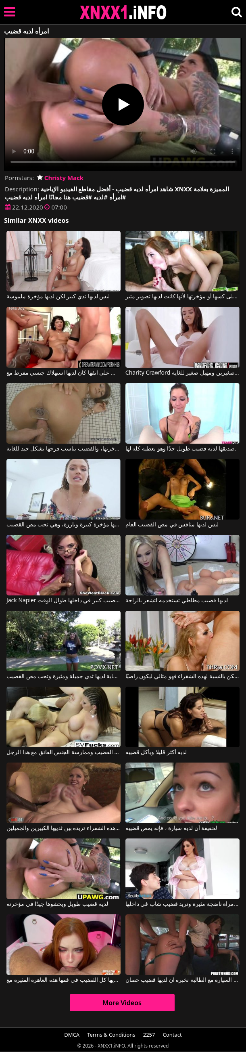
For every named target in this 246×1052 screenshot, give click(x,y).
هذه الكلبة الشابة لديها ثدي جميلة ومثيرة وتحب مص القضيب (63, 676)
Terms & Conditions (111, 1034)
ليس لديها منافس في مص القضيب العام (172, 525)
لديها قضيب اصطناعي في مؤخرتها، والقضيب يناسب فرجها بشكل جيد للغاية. (63, 449)
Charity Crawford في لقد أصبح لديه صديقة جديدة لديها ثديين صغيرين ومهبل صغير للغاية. (182, 373)
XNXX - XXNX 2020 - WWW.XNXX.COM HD (123, 12)
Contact (172, 1034)
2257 (149, 1034)
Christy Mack (60, 178)
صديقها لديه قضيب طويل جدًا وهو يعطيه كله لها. (180, 449)
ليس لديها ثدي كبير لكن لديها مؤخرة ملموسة (58, 296)
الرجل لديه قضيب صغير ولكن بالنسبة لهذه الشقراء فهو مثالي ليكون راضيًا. (182, 676)
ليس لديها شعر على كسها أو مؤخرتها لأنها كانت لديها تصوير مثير (182, 296)
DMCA (71, 1034)
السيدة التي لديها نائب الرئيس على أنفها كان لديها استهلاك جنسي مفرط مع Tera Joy (63, 373)
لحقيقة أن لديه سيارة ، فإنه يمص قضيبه (171, 828)
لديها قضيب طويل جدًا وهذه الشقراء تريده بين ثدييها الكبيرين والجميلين (63, 828)
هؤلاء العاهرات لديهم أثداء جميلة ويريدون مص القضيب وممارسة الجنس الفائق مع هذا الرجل (63, 752)
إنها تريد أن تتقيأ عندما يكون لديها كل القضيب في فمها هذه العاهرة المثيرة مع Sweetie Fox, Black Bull (63, 980)
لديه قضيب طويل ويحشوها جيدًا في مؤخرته (57, 904)
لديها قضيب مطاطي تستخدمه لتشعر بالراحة (176, 600)
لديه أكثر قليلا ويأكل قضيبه (156, 752)
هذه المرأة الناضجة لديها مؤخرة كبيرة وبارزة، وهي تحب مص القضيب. (63, 525)
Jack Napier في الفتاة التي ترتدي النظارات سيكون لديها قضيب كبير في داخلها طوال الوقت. (63, 600)
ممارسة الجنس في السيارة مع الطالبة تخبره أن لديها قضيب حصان (182, 980)
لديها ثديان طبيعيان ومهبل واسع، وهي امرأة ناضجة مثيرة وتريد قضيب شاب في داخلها (182, 904)
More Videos (122, 1002)
